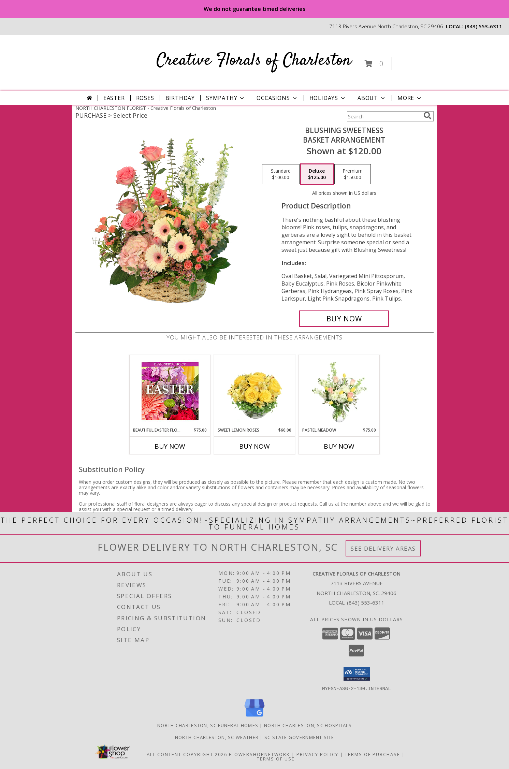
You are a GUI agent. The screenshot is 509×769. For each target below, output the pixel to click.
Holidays (327, 98)
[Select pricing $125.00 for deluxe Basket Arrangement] (317, 174)
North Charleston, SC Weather (217, 737)
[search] (427, 116)
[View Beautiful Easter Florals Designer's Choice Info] (170, 391)
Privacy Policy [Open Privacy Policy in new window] (317, 754)
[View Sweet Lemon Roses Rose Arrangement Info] (254, 391)
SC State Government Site (299, 737)
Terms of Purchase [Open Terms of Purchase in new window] (372, 754)
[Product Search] (383, 116)
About (372, 98)
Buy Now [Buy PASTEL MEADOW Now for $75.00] (339, 446)
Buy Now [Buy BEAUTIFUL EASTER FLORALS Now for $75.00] (170, 446)
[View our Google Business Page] (254, 716)
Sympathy (225, 98)
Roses (145, 98)
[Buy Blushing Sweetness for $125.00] (344, 318)
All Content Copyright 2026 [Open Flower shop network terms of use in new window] (187, 754)
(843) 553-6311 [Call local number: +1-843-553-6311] (483, 26)
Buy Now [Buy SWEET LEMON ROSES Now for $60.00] (254, 446)
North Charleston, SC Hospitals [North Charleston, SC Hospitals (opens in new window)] (308, 725)
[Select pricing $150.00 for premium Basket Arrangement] (352, 174)
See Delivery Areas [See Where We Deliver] (383, 548)
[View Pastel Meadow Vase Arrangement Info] (339, 391)
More (409, 98)
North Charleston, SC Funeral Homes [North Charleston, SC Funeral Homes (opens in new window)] (207, 725)
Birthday (180, 98)
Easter (114, 98)
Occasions (277, 98)
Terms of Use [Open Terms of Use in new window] (276, 758)
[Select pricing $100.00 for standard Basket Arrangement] (280, 174)
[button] (374, 63)
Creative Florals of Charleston (254, 60)
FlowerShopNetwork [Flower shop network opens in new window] (259, 754)
